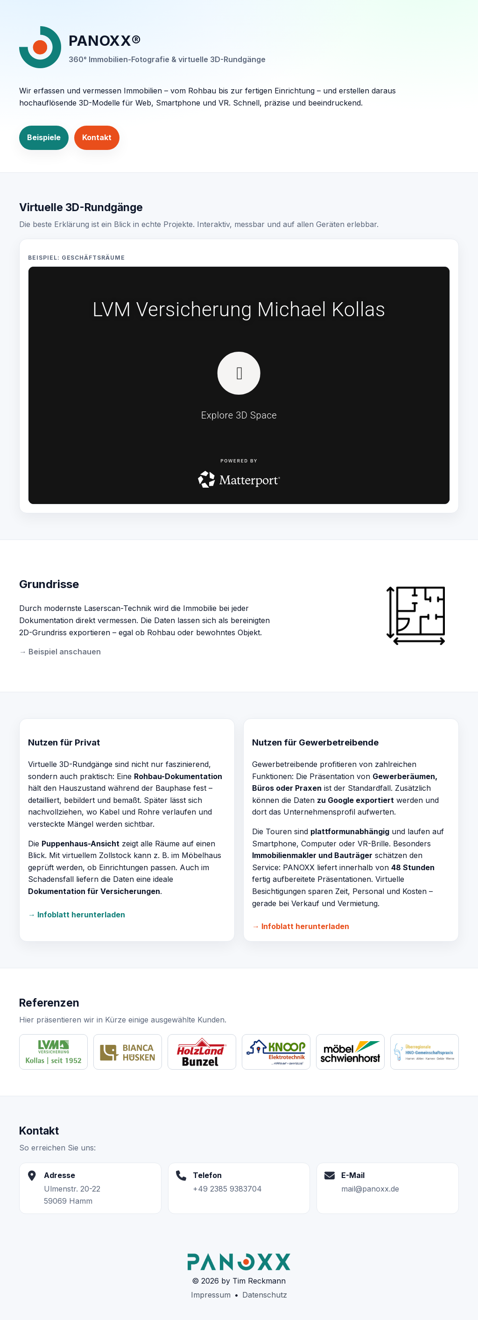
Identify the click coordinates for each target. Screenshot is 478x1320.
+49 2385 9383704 (227, 1188)
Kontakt (97, 137)
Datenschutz (264, 1294)
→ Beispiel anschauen (60, 651)
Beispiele (44, 137)
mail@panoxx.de (370, 1188)
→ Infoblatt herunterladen (76, 914)
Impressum (211, 1294)
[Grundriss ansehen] (420, 616)
